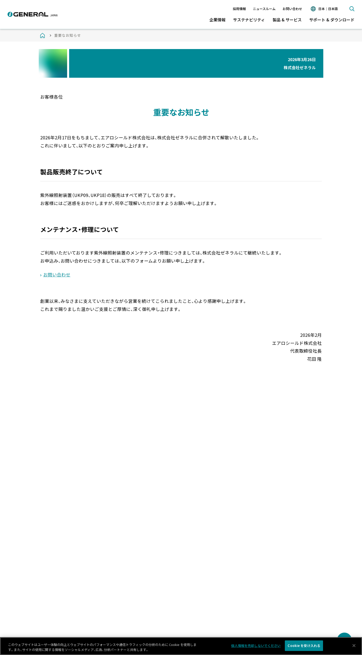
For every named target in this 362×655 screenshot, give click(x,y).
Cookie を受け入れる (304, 646)
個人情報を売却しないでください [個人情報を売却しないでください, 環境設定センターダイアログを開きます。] (256, 646)
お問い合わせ (292, 8)
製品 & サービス (287, 20)
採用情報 (239, 8)
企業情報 (217, 20)
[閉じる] (353, 646)
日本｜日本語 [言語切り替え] (328, 8)
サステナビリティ (249, 20)
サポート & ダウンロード (331, 20)
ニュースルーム (264, 8)
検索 (351, 8)
